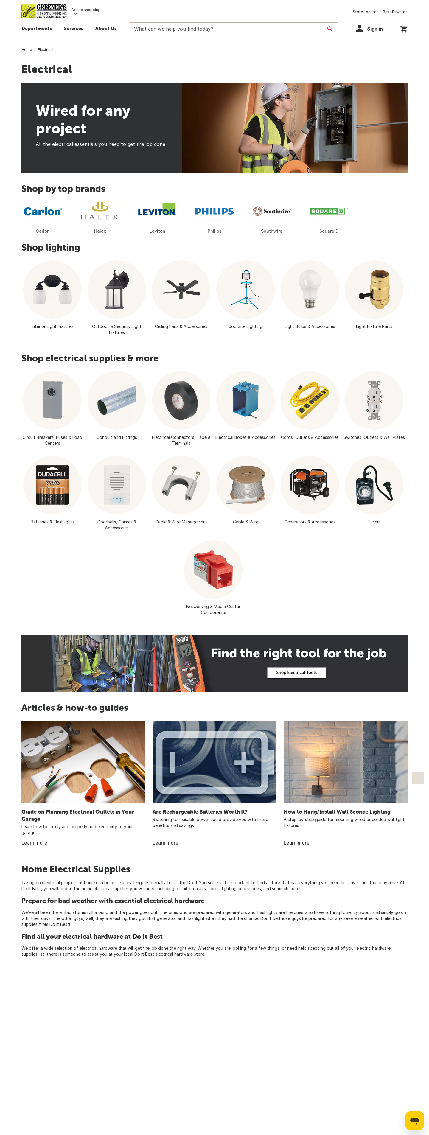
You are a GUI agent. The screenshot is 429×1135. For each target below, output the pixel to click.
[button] (106, 29)
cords (214, 888)
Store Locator (365, 12)
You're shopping (86, 9)
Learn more (34, 843)
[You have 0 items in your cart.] (404, 28)
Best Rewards (395, 12)
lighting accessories (241, 888)
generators (236, 912)
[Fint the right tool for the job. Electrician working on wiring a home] (214, 663)
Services (73, 28)
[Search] (330, 29)
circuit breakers (190, 888)
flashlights (267, 912)
